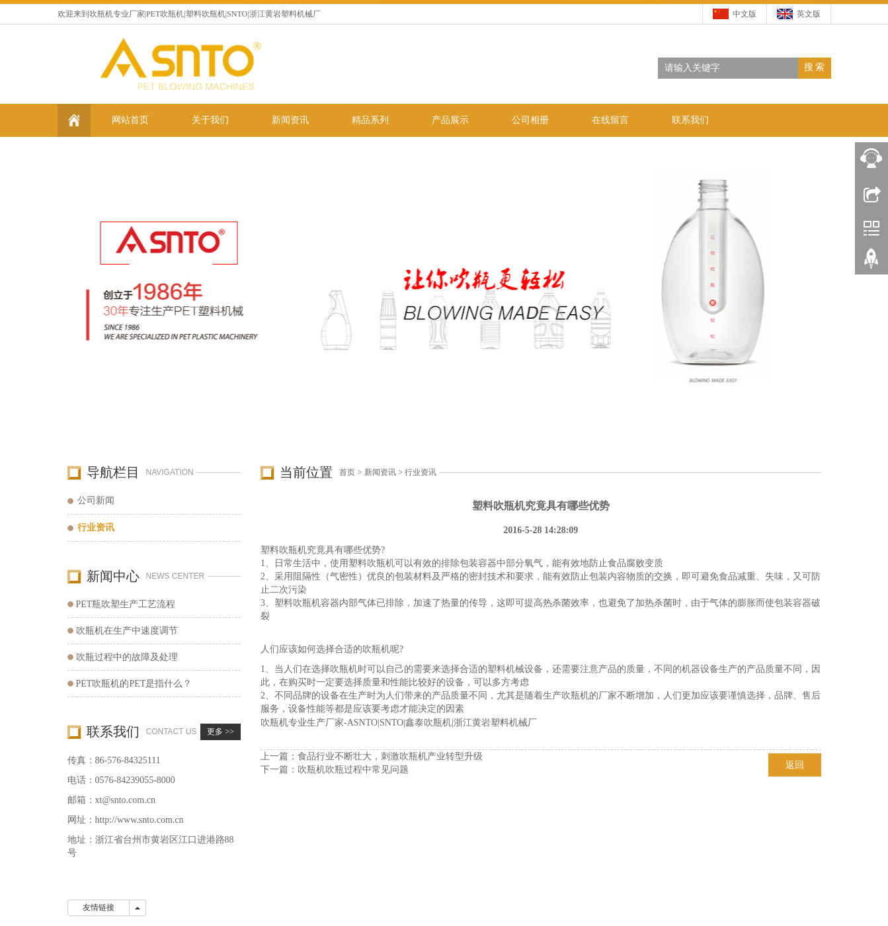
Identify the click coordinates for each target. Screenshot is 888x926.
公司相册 (530, 120)
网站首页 (130, 120)
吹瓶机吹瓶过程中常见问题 (353, 770)
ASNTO (362, 723)
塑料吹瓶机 (205, 14)
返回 (795, 765)
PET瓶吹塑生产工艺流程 (126, 604)
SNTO (391, 723)
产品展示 (450, 120)
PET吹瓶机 (165, 14)
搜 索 (814, 67)
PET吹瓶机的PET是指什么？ (134, 684)
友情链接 (98, 907)
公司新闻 (95, 500)
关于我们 (210, 120)
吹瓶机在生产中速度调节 (127, 631)
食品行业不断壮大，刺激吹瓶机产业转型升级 (390, 756)
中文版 (744, 14)
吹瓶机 (101, 14)
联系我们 (690, 120)
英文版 (809, 14)
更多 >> (220, 731)
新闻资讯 (290, 120)
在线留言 (610, 120)
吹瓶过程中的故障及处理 (127, 657)
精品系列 (370, 120)
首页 (347, 472)
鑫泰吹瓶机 (428, 723)
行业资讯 (420, 472)
